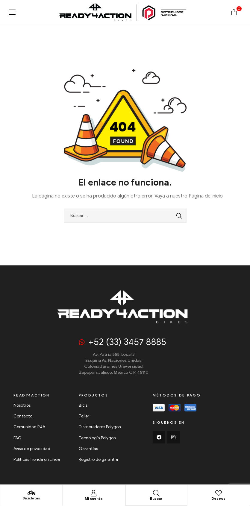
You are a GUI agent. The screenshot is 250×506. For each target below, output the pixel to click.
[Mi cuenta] (93, 493)
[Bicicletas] (31, 493)
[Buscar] (156, 493)
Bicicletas (31, 498)
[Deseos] (218, 493)
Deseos (218, 498)
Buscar (156, 498)
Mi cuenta (93, 498)
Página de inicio (206, 196)
